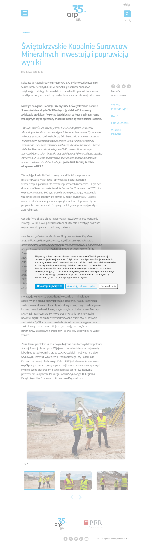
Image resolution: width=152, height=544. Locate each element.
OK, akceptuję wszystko (49, 286)
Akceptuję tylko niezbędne (81, 286)
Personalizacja (108, 286)
